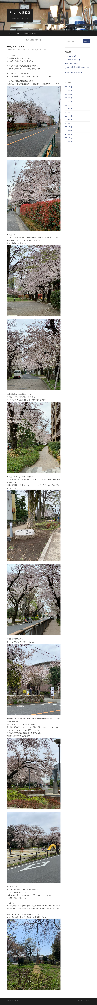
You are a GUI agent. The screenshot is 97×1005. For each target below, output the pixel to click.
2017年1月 (68, 134)
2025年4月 (68, 87)
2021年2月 (68, 98)
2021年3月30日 (11, 50)
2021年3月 (68, 94)
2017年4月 (68, 127)
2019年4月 (68, 109)
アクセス (18, 33)
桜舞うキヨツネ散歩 (15, 46)
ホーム (10, 33)
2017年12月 (69, 123)
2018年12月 (69, 112)
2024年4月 (68, 90)
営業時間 (26, 33)
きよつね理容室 (20, 12)
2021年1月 (68, 101)
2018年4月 (68, 116)
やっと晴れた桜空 (70, 56)
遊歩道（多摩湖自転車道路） (74, 72)
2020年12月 (69, 105)
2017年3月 (68, 130)
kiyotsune (22, 50)
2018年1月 (68, 120)
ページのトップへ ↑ (85, 1000)
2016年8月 (68, 141)
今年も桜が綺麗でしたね (72, 60)
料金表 (34, 33)
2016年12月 (69, 138)
